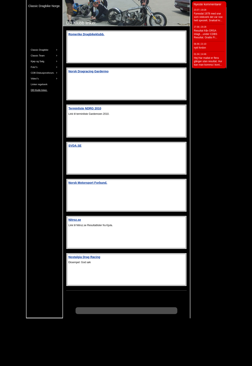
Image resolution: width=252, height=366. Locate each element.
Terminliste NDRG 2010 (84, 108)
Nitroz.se (74, 219)
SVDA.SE (75, 145)
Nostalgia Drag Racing (84, 257)
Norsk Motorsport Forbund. (87, 182)
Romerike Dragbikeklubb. (86, 34)
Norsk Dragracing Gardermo (88, 71)
